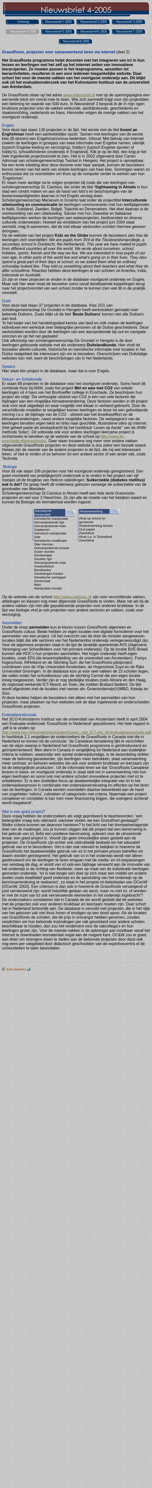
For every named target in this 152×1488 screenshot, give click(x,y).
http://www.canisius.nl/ (72, 597)
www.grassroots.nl (79, 95)
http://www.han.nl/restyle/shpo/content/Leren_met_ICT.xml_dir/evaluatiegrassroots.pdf (76, 732)
